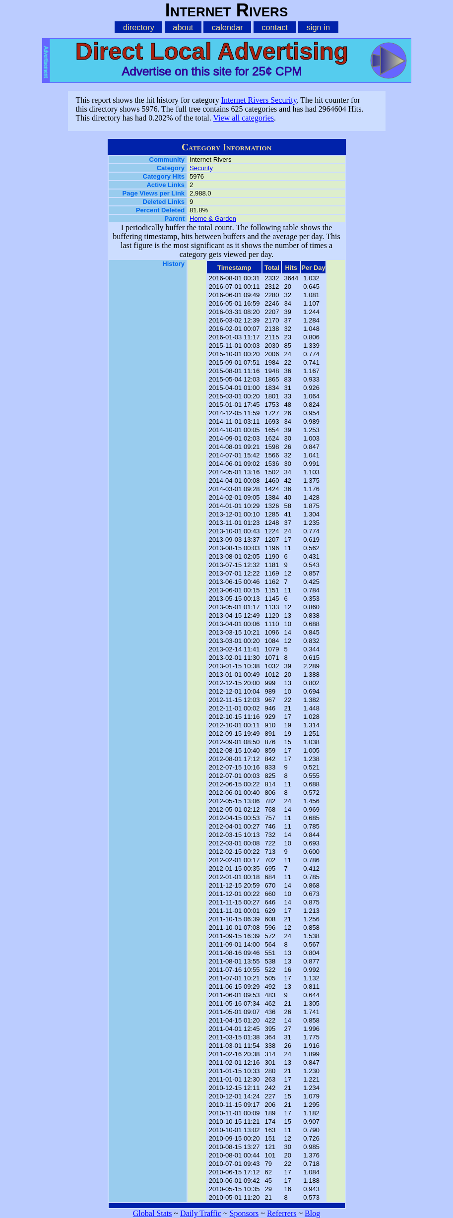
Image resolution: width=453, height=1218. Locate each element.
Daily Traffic (200, 1213)
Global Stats (152, 1213)
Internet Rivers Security (259, 100)
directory (138, 27)
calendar (227, 27)
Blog (312, 1213)
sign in (318, 27)
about (183, 27)
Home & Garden (213, 218)
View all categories (243, 118)
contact (274, 27)
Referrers (282, 1213)
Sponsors (244, 1213)
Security (201, 168)
